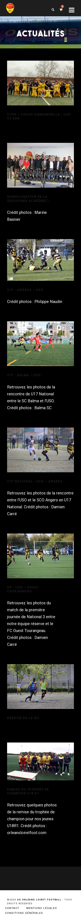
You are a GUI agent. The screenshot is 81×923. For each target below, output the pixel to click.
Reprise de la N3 (23, 718)
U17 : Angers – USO (25, 290)
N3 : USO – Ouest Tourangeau (23, 589)
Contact (12, 908)
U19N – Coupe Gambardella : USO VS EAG (39, 116)
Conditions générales (24, 912)
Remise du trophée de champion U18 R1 (28, 791)
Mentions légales (41, 908)
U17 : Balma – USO (24, 375)
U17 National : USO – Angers (35, 481)
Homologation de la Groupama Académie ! (28, 198)
